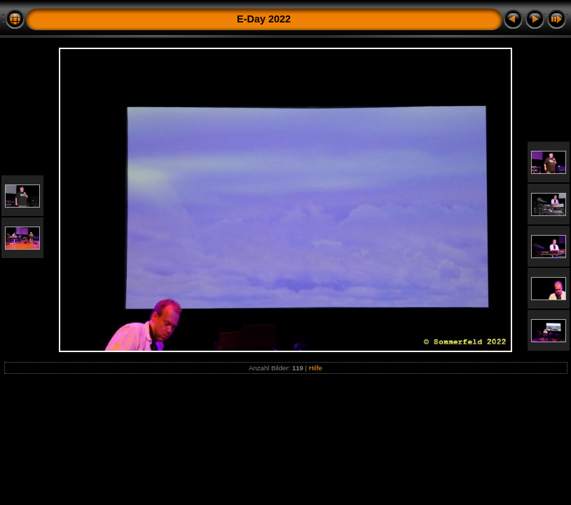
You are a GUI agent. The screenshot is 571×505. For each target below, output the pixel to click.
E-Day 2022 (264, 19)
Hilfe (315, 368)
